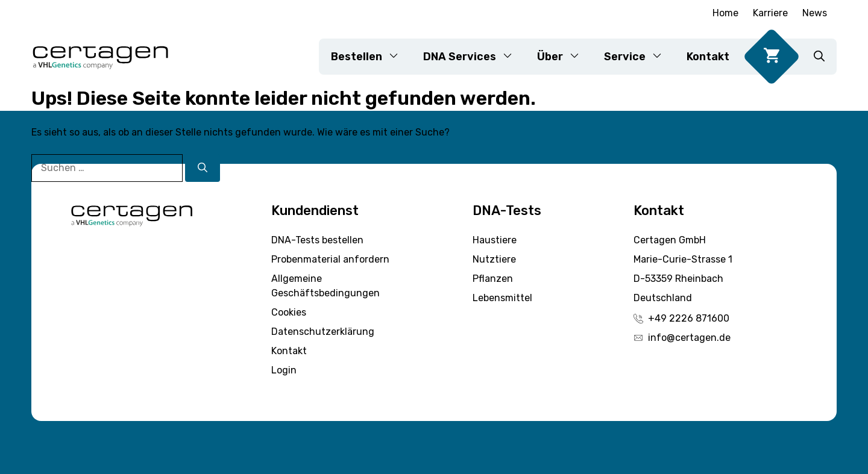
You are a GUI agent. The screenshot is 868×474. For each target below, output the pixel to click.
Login (284, 370)
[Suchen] (202, 168)
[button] (819, 56)
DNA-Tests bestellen (317, 240)
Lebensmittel (502, 298)
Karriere (770, 13)
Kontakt (708, 56)
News (814, 13)
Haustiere (495, 240)
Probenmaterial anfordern (330, 259)
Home (725, 13)
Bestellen (371, 56)
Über (564, 56)
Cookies (288, 312)
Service (639, 56)
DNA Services (474, 56)
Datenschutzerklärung (322, 331)
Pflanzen (493, 278)
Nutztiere (494, 259)
